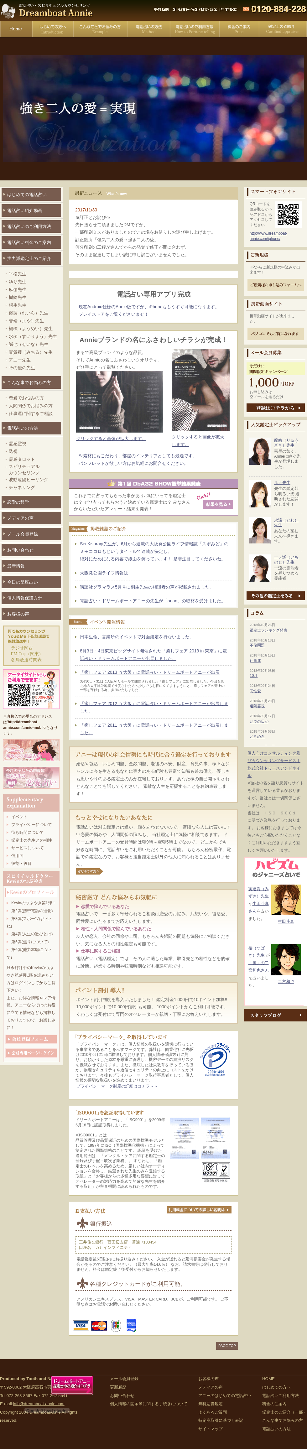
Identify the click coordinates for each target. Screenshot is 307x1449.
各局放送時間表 (26, 659)
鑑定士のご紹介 (283, 30)
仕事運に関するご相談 (31, 413)
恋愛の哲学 (18, 502)
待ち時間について (27, 832)
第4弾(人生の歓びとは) (32, 934)
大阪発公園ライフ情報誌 (104, 572)
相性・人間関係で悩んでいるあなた (116, 928)
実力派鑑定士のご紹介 (29, 258)
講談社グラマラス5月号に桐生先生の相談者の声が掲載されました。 (147, 586)
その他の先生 (22, 367)
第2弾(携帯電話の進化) (32, 911)
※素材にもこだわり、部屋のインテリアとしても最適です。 (138, 455)
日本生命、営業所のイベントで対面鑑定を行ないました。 (137, 636)
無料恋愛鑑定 (210, 1403)
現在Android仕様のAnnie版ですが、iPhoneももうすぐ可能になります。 (149, 306)
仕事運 (255, 660)
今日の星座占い (22, 581)
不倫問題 (257, 645)
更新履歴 (118, 1387)
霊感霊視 (17, 443)
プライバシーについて (31, 825)
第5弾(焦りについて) (30, 942)
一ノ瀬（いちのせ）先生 (286, 559)
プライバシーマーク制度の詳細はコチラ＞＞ (117, 1086)
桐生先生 (17, 305)
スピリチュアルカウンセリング (24, 469)
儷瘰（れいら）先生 (28, 312)
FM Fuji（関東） (27, 653)
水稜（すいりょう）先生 (33, 336)
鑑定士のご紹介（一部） (284, 1412)
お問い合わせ (20, 550)
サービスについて (27, 848)
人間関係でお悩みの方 (31, 405)
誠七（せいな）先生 (28, 344)
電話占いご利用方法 (194, 30)
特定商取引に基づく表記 (220, 1420)
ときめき (257, 736)
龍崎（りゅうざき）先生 (286, 442)
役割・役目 (21, 863)
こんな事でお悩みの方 (100, 30)
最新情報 (16, 566)
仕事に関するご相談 (100, 950)
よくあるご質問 (212, 1412)
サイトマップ (210, 1428)
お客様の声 (18, 613)
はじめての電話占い (27, 194)
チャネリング (22, 487)
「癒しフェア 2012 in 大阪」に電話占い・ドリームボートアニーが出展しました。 (154, 707)
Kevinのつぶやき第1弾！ (33, 903)
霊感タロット (22, 459)
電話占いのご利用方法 (29, 226)
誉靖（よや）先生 (26, 320)
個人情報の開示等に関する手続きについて (148, 1403)
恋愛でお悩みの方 (26, 397)
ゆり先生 (17, 281)
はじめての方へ (52, 30)
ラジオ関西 (22, 647)
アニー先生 (20, 359)
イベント (19, 817)
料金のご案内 (239, 30)
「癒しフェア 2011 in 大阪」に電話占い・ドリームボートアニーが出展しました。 (154, 729)
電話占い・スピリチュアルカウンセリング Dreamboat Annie (47, 10)
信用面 (17, 856)
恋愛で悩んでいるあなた (105, 906)
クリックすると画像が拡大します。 (201, 437)
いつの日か (259, 721)
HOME (268, 1378)
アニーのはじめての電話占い (224, 1395)
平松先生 (17, 273)
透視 (13, 451)
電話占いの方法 (148, 30)
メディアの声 (20, 518)
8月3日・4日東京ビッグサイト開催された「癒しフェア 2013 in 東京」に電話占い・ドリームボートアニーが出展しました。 (153, 654)
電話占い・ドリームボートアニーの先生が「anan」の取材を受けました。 (153, 600)
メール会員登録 (22, 534)
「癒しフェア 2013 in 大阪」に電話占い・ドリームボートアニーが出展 (150, 672)
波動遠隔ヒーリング (28, 479)
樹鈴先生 (17, 297)
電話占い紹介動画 (24, 210)
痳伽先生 (17, 289)
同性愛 (255, 691)
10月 (254, 675)
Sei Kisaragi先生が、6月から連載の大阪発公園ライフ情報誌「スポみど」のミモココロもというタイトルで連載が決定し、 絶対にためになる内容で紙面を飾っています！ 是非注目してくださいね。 (154, 551)
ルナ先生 (282, 482)
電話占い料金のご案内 (29, 242)
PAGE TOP (227, 1346)
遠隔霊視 (257, 706)
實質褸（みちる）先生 (31, 352)
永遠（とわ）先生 (286, 522)
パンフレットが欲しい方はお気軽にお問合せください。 (133, 463)
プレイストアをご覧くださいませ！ (114, 314)
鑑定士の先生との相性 (31, 840)
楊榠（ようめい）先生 (31, 328)
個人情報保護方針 (24, 597)
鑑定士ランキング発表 (268, 630)
